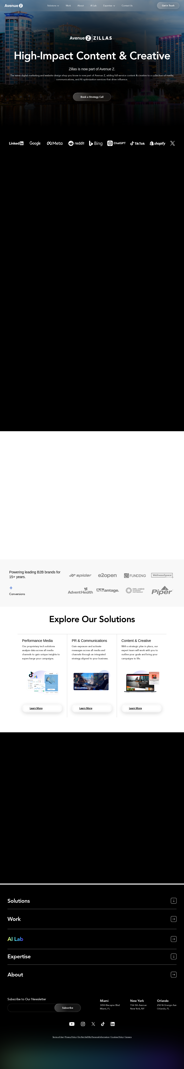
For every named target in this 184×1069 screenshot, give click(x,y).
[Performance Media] (42, 676)
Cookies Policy (117, 1037)
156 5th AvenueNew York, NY (138, 1006)
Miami (105, 1000)
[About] (92, 971)
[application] (57, 5)
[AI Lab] (92, 939)
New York (138, 1000)
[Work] (92, 919)
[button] (53, 5)
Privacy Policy (71, 1037)
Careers (128, 1037)
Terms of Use (58, 1037)
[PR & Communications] (92, 676)
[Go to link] (14, 6)
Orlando (163, 1000)
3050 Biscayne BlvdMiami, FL (110, 1006)
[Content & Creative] (142, 676)
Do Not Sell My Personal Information (94, 1037)
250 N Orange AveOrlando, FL (166, 1006)
